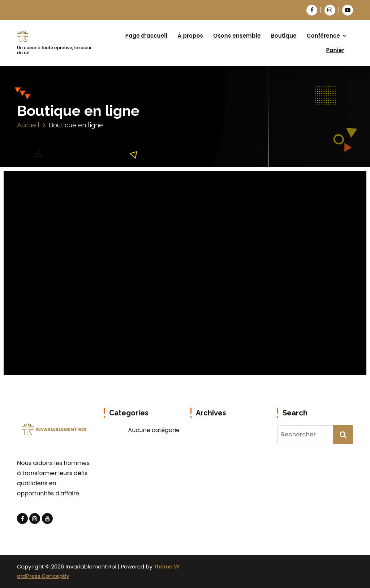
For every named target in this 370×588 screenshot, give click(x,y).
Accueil (28, 125)
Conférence (323, 35)
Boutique (284, 35)
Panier (335, 50)
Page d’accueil (146, 35)
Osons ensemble (237, 35)
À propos (190, 35)
